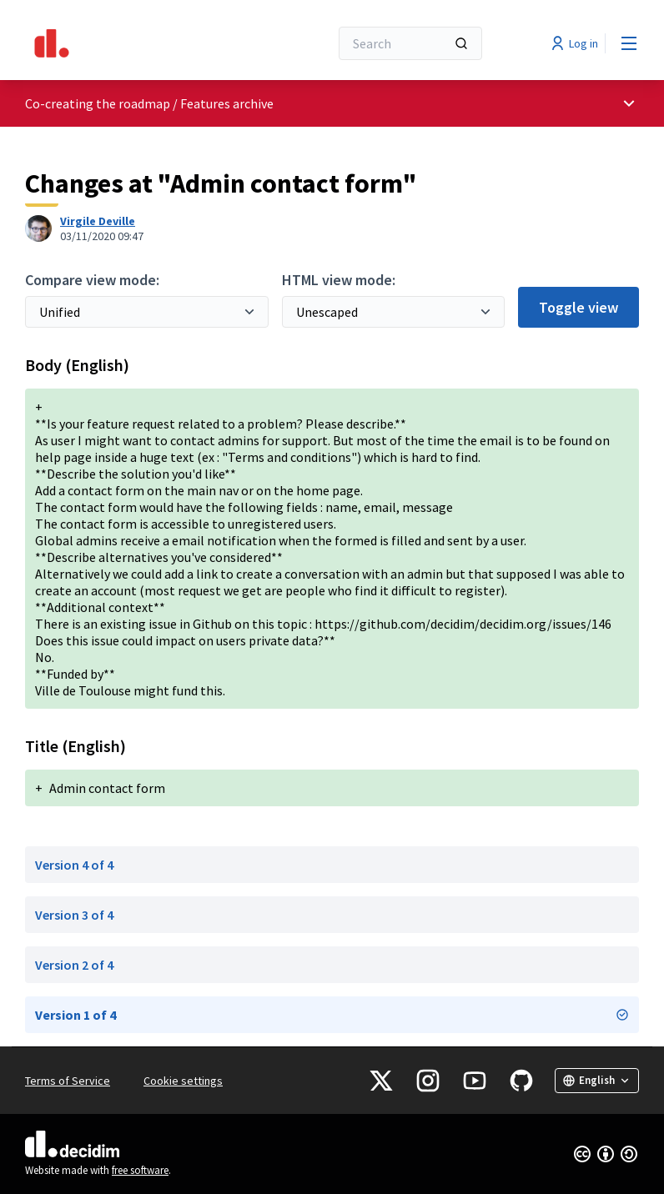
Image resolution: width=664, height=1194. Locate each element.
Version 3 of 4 (74, 914)
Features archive (227, 103)
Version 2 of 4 (74, 964)
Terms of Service (67, 1080)
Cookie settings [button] (183, 1080)
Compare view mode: (92, 279)
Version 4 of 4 (74, 864)
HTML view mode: (338, 279)
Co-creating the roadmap (97, 103)
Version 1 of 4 (332, 1014)
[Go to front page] (136, 43)
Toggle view (578, 307)
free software (140, 1170)
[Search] (410, 43)
